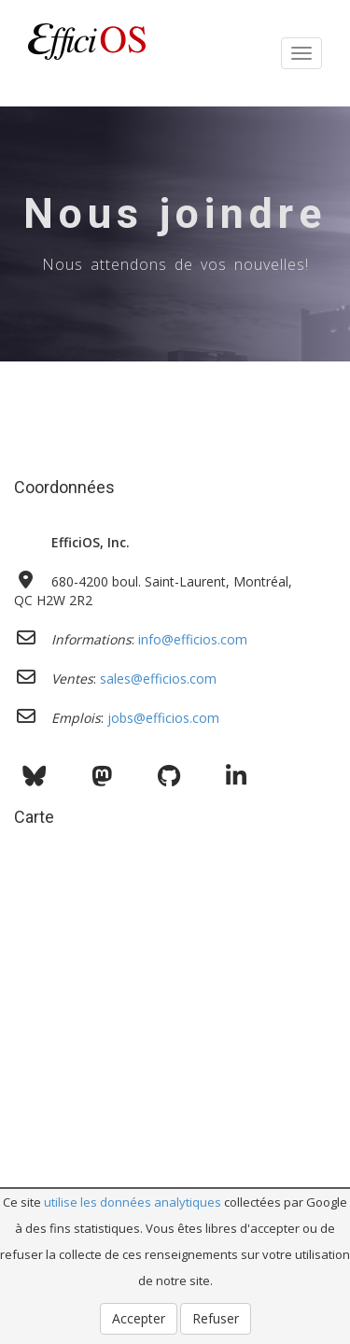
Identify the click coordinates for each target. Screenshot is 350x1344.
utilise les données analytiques (132, 1202)
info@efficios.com (192, 639)
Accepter (138, 1318)
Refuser (215, 1318)
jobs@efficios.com (163, 718)
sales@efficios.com (158, 678)
